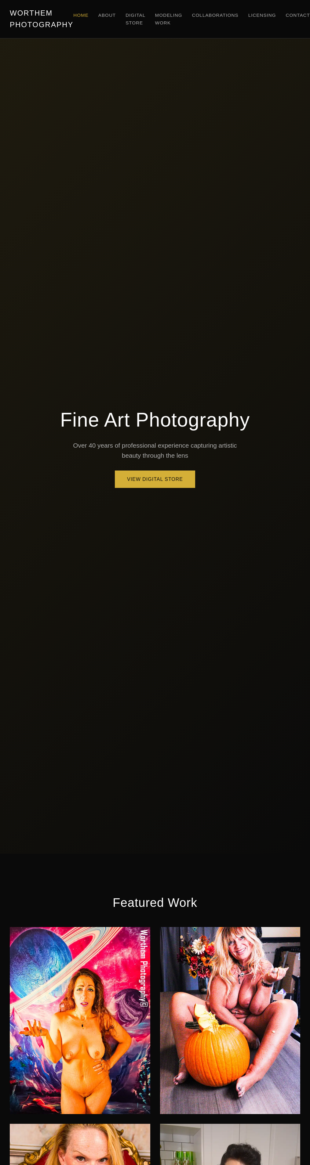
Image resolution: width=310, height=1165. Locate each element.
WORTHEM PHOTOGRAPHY (41, 19)
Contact (298, 15)
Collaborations (215, 15)
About (107, 15)
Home (81, 15)
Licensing (262, 15)
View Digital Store (155, 479)
